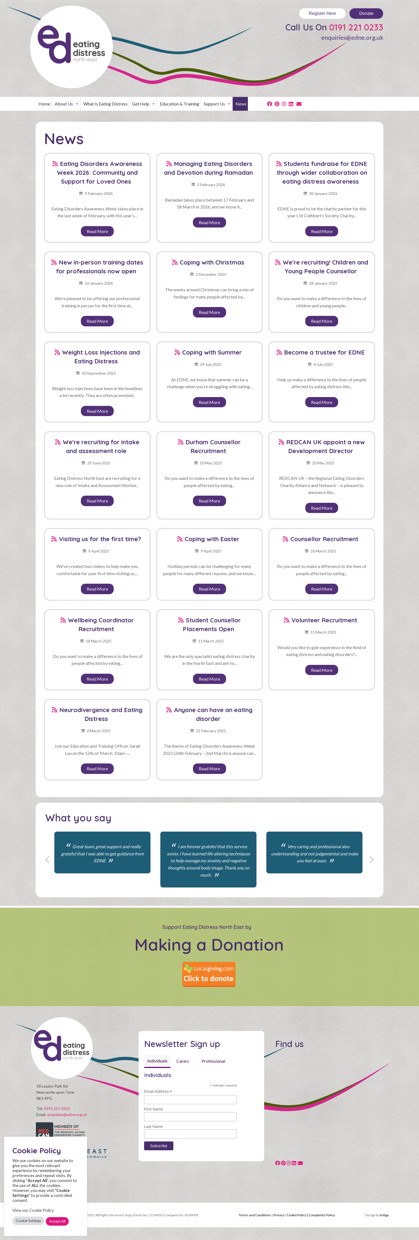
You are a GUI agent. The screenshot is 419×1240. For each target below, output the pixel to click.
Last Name (153, 1126)
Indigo (384, 1228)
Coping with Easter (212, 539)
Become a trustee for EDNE (324, 352)
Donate (366, 13)
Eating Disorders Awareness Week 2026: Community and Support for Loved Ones (99, 172)
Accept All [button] (57, 1221)
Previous (47, 859)
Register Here (322, 13)
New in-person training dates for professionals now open (99, 266)
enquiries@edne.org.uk (352, 37)
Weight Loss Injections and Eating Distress (101, 356)
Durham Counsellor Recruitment (213, 446)
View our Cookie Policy (33, 1210)
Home (44, 103)
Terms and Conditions (255, 1228)
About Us (67, 104)
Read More (97, 231)
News (240, 103)
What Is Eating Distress (105, 103)
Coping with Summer (212, 352)
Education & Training (179, 103)
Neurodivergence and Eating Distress (100, 714)
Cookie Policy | (298, 1228)
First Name (153, 1109)
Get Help (143, 104)
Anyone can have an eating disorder (213, 714)
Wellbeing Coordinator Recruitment (101, 624)
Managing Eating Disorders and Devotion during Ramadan (208, 168)
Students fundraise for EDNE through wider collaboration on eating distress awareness (322, 172)
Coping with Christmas (212, 262)
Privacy (279, 1228)
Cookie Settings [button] (28, 1220)
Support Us (217, 104)
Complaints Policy (322, 1228)
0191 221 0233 (356, 27)
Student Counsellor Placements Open (212, 624)
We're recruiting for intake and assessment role (101, 446)
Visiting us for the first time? (100, 539)
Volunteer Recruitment (324, 620)
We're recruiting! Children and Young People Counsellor (325, 266)
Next (372, 859)
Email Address (158, 1091)
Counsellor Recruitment (324, 539)
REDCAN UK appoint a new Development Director (325, 446)
